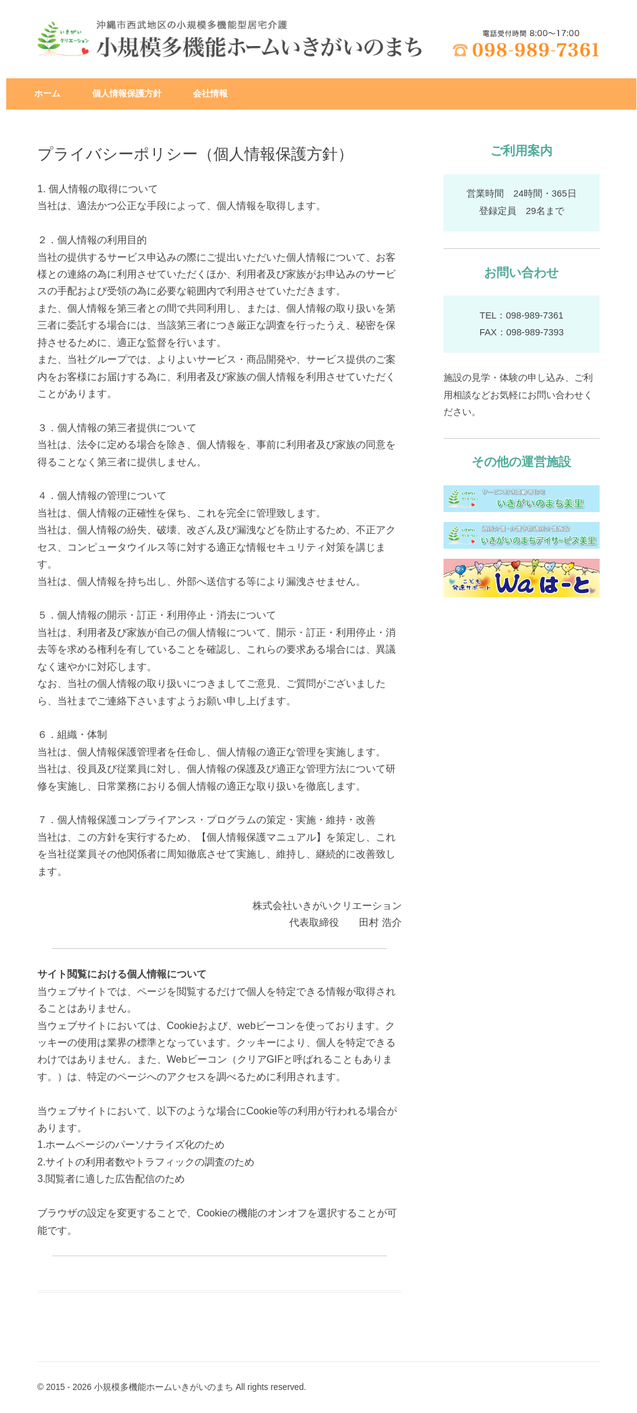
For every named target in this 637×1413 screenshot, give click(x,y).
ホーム (47, 93)
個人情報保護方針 (127, 93)
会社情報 (210, 93)
